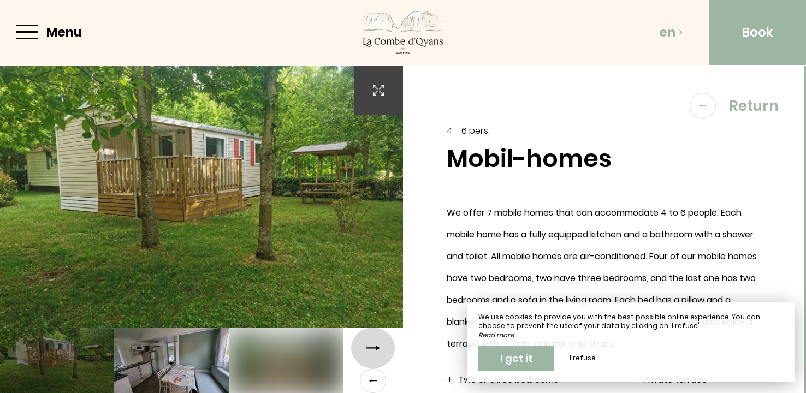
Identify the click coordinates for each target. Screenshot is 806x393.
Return (734, 106)
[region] (604, 229)
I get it (516, 358)
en (671, 32)
